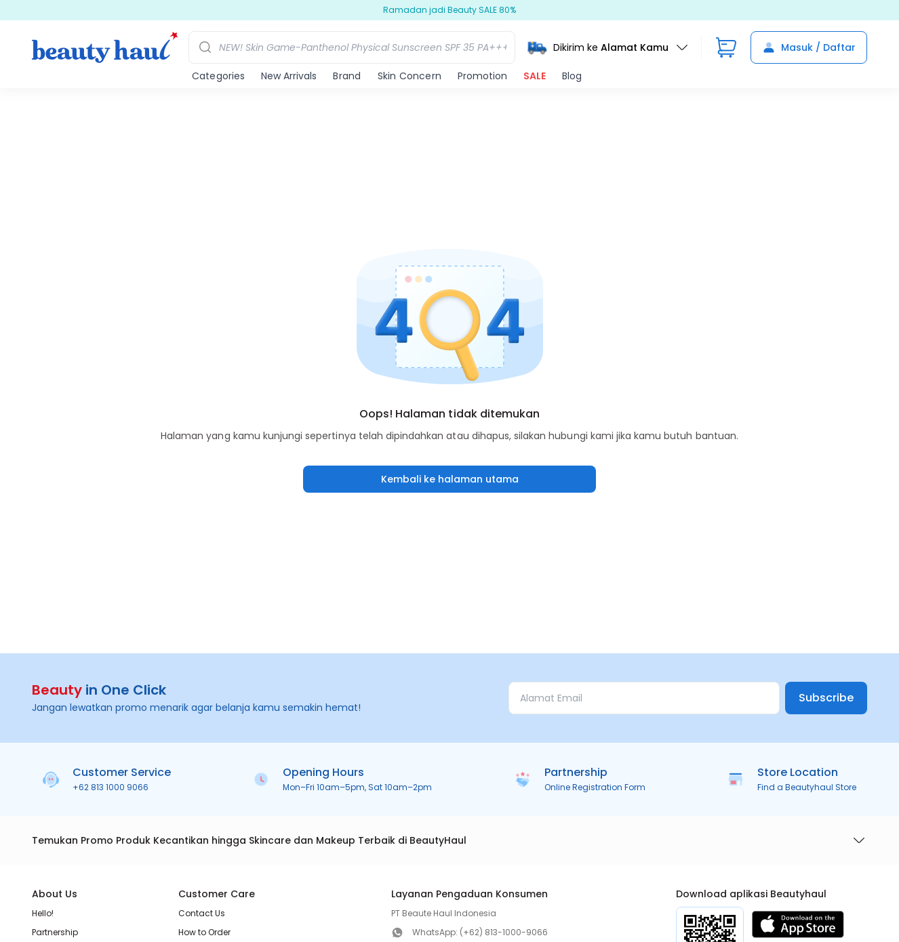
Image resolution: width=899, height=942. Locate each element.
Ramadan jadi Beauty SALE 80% (449, 10)
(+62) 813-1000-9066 (504, 932)
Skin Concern (409, 76)
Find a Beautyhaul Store (806, 787)
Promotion (482, 76)
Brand (347, 76)
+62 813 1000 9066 (110, 787)
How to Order (204, 932)
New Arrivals (289, 76)
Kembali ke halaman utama (450, 479)
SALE (534, 76)
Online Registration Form (594, 787)
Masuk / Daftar (809, 47)
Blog (572, 76)
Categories (218, 76)
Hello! (43, 913)
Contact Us (201, 913)
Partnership (55, 932)
